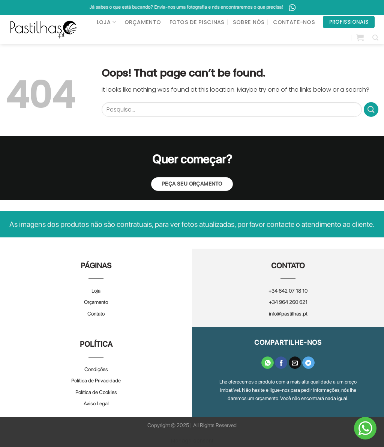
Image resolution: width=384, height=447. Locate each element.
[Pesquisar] (375, 37)
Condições (96, 369)
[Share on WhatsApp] (267, 362)
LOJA (106, 22)
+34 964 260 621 (288, 302)
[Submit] (371, 109)
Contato (96, 314)
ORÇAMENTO (142, 22)
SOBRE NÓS (249, 22)
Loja (96, 291)
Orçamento (96, 302)
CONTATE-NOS (294, 22)
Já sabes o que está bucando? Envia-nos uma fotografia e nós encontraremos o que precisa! (202, 7)
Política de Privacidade (96, 381)
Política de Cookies (96, 392)
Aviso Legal (96, 403)
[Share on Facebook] (281, 362)
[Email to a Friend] (295, 362)
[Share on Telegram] (308, 362)
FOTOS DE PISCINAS (197, 22)
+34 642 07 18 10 (288, 291)
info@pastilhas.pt (288, 314)
